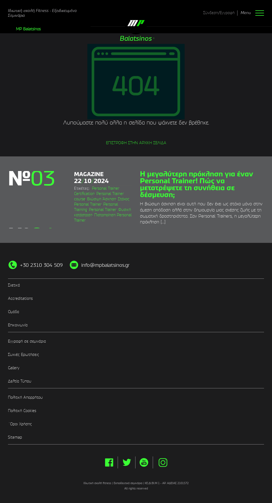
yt (144, 462)
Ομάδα (13, 312)
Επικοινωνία (18, 325)
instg (163, 462)
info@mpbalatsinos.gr (105, 265)
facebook (109, 462)
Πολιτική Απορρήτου (25, 398)
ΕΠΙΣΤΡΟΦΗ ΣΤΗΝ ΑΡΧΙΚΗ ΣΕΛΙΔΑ (136, 143)
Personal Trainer (102, 210)
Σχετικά (14, 285)
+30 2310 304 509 (41, 265)
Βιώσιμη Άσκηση (101, 199)
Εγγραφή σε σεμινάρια (27, 341)
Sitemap (15, 437)
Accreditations (20, 299)
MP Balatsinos (28, 29)
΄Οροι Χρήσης (20, 424)
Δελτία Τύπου (19, 381)
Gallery (13, 368)
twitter (126, 462)
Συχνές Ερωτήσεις (23, 355)
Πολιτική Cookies (22, 411)
